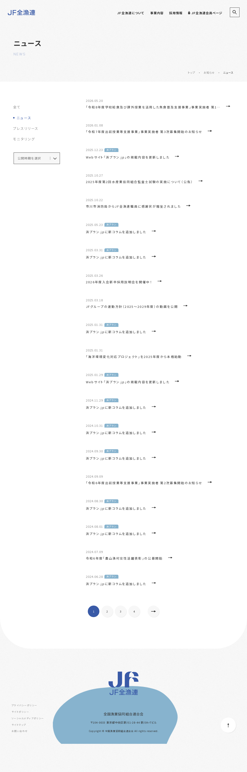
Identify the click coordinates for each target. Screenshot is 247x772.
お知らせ (209, 72)
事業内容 (157, 13)
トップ (191, 72)
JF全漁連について (130, 13)
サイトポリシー (20, 740)
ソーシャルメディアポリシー (28, 746)
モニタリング (24, 139)
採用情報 (176, 13)
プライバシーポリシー (24, 733)
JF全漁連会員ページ (205, 13)
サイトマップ (19, 752)
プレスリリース (26, 128)
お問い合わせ (20, 759)
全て (17, 106)
